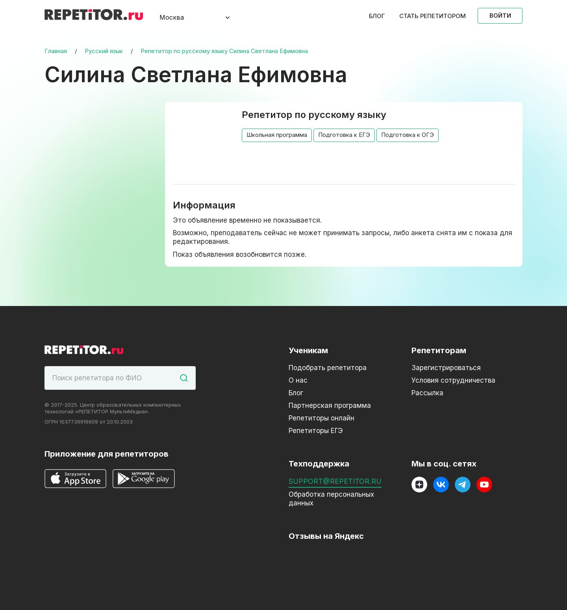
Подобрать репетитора (328, 368)
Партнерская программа (330, 405)
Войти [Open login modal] (500, 15)
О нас (298, 380)
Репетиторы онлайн (321, 418)
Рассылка (427, 393)
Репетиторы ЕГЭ (316, 431)
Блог (377, 16)
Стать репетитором (432, 16)
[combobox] (188, 17)
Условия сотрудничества (453, 380)
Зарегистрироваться (446, 368)
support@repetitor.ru (335, 481)
